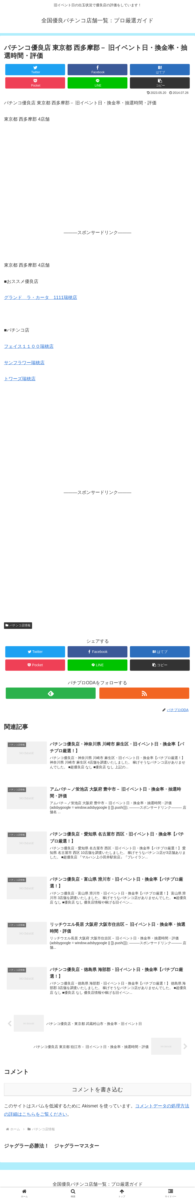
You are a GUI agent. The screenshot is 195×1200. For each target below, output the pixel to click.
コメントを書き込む (97, 1090)
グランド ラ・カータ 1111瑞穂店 (40, 297)
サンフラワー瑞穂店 (24, 362)
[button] (160, 83)
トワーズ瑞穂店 (20, 378)
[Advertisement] (98, 183)
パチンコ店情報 (18, 625)
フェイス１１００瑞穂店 (29, 346)
